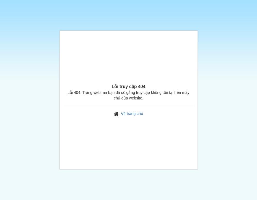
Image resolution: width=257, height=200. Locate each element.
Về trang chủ (132, 113)
